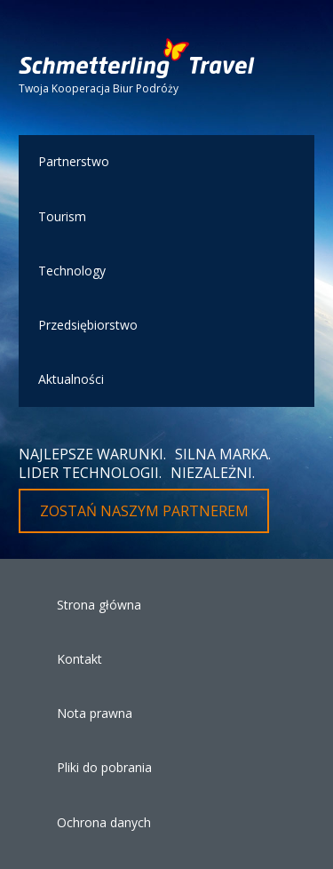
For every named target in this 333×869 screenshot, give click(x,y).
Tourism (62, 216)
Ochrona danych (104, 822)
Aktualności (71, 379)
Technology (72, 270)
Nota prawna (94, 713)
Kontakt (79, 658)
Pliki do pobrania (104, 767)
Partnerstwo (73, 161)
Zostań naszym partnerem (144, 511)
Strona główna (99, 604)
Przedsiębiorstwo (88, 324)
